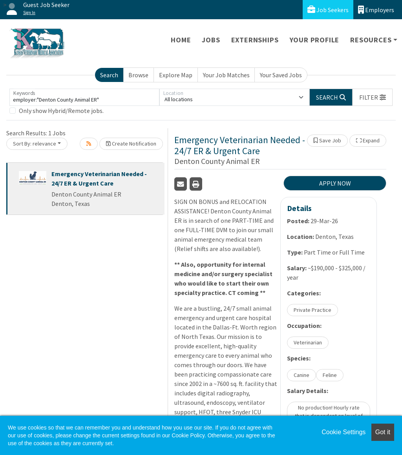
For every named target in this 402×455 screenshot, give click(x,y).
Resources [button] (370, 39)
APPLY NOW (335, 183)
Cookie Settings (343, 432)
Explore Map (175, 75)
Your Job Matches (226, 75)
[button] (373, 97)
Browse (138, 75)
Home (181, 39)
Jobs (211, 39)
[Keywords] (84, 97)
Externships (255, 39)
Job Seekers (328, 10)
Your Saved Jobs (281, 75)
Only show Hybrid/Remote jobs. (61, 111)
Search (109, 75)
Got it (382, 432)
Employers (376, 10)
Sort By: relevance (34, 143)
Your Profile (315, 39)
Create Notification (131, 143)
